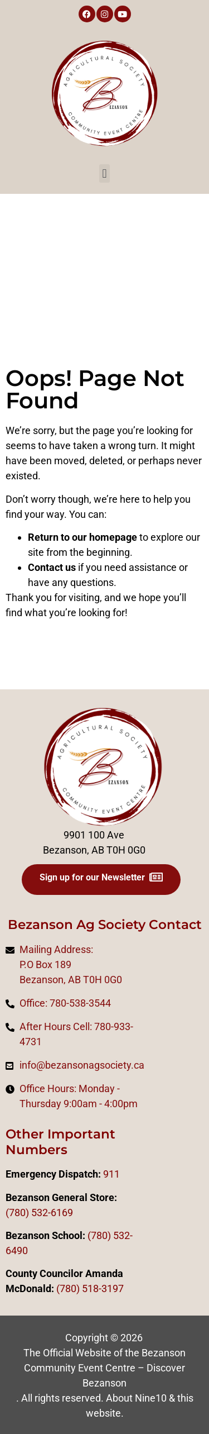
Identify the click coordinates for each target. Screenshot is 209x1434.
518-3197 (102, 1288)
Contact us (52, 567)
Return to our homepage (82, 537)
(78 (63, 1288)
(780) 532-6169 (39, 1212)
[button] (104, 173)
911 (111, 1174)
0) (75, 1288)
